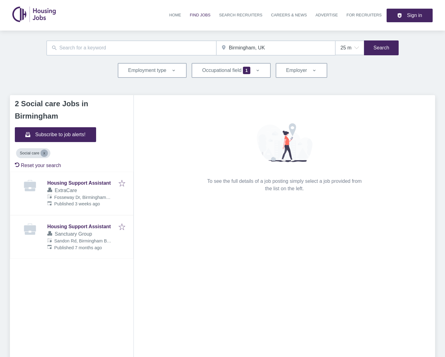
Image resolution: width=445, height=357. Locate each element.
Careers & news (289, 15)
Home (175, 15)
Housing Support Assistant (79, 183)
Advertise (327, 15)
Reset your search (38, 165)
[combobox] (131, 48)
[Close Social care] (44, 153)
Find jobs (200, 15)
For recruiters (364, 15)
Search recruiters (240, 15)
